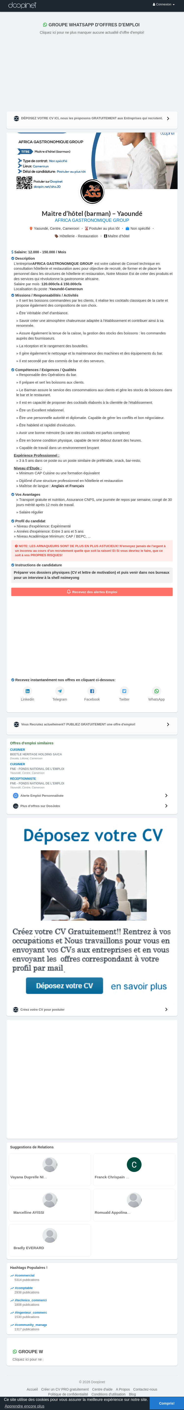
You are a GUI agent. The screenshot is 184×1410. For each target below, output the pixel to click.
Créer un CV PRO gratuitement (65, 1389)
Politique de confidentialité (68, 1394)
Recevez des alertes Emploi (92, 592)
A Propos (123, 1389)
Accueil (32, 1389)
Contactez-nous (145, 1389)
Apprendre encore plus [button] (24, 1406)
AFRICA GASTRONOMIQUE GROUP (92, 220)
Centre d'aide (102, 1389)
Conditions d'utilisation (109, 1394)
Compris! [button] (166, 1403)
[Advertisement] (92, 72)
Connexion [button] (163, 4)
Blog (132, 1394)
